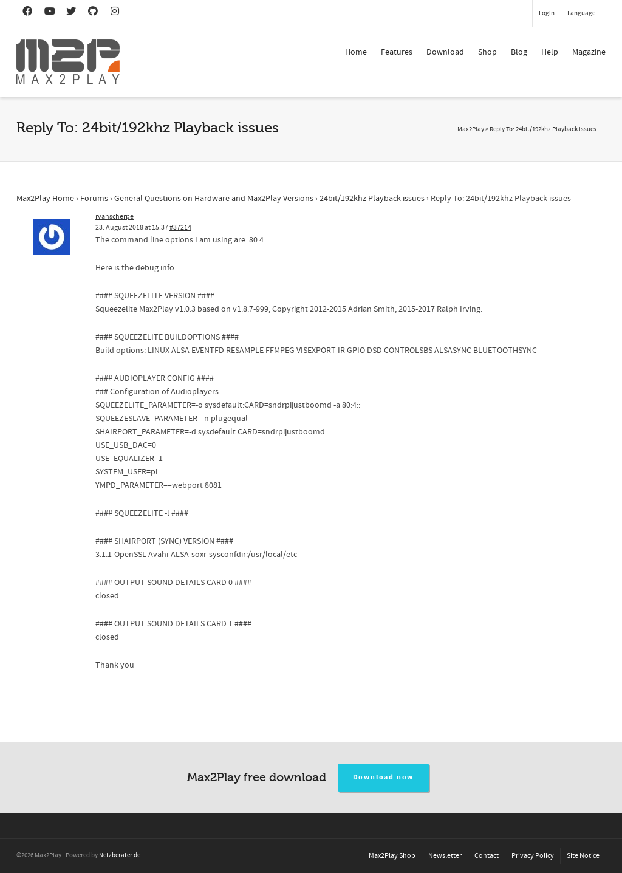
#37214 (180, 227)
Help (549, 52)
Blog (519, 52)
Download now (383, 777)
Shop (487, 52)
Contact (486, 855)
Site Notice (583, 855)
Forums (94, 198)
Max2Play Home (45, 198)
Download (445, 52)
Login (547, 13)
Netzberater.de (119, 855)
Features (396, 52)
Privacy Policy (532, 855)
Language (581, 13)
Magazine (589, 52)
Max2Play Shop (392, 855)
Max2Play (470, 129)
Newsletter (445, 855)
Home (356, 52)
